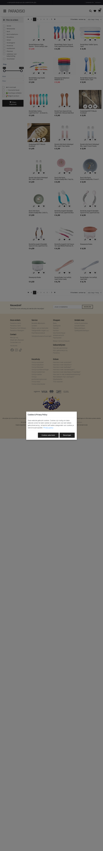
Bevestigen (67, 435)
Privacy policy (48, 428)
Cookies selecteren (48, 435)
